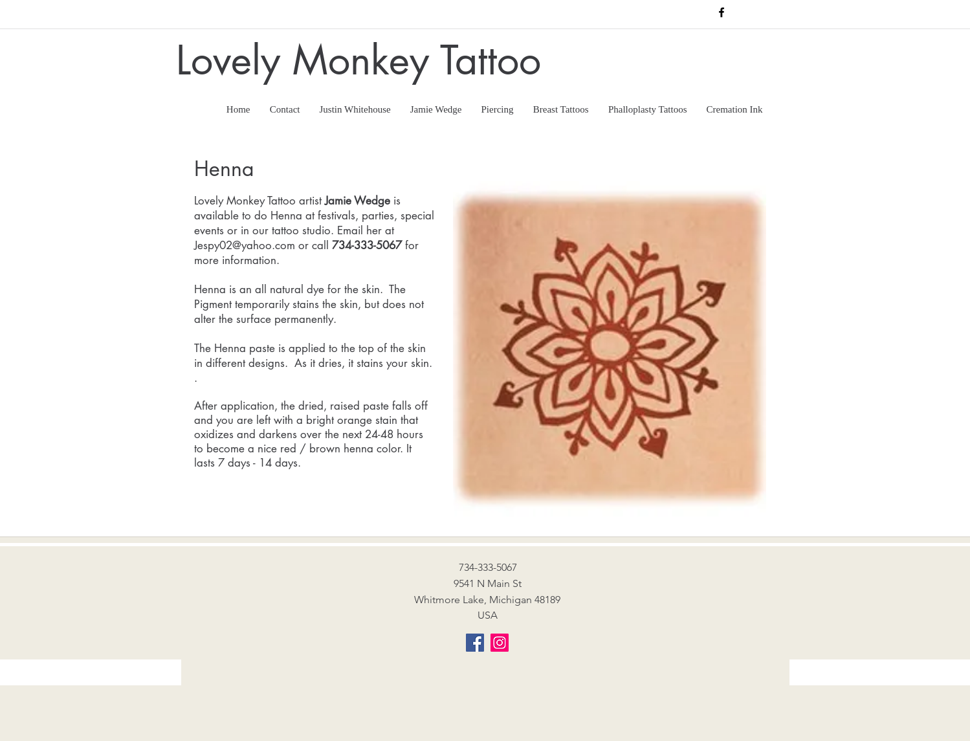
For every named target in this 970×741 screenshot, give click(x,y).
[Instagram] (500, 643)
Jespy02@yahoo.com (244, 245)
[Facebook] (475, 643)
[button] (561, 104)
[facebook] (721, 12)
